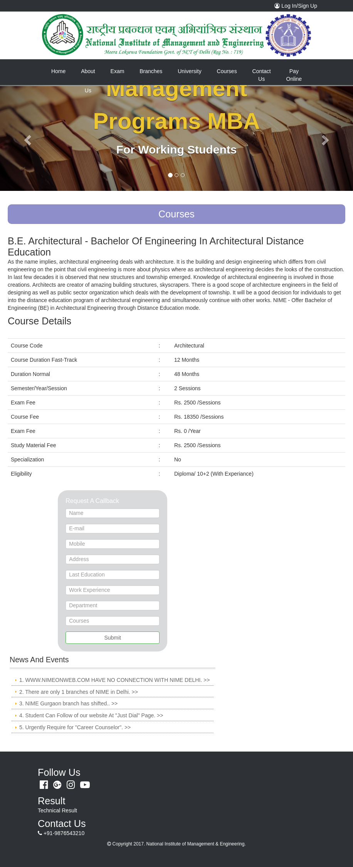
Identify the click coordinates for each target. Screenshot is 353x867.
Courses (227, 71)
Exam (117, 71)
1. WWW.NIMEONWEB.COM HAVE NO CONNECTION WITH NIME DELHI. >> (114, 680)
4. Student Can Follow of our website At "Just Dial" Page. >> (91, 715)
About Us (88, 74)
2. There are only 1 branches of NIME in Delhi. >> (78, 692)
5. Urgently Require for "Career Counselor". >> (75, 727)
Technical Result (57, 810)
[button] (26, 138)
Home (62, 70)
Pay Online (294, 75)
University (189, 71)
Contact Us (261, 75)
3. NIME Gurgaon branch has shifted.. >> (68, 703)
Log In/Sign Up (297, 5)
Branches (151, 71)
